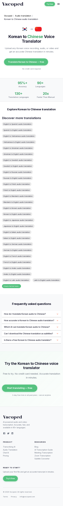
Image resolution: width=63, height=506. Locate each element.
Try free (50, 4)
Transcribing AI (9, 447)
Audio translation (23, 16)
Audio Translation (10, 450)
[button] (31, 314)
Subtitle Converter (42, 459)
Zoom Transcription (43, 456)
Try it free (10, 478)
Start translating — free (19, 388)
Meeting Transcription (44, 453)
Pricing (6, 456)
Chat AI (6, 453)
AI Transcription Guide (44, 450)
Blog (36, 447)
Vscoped (8, 16)
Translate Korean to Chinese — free (26, 61)
